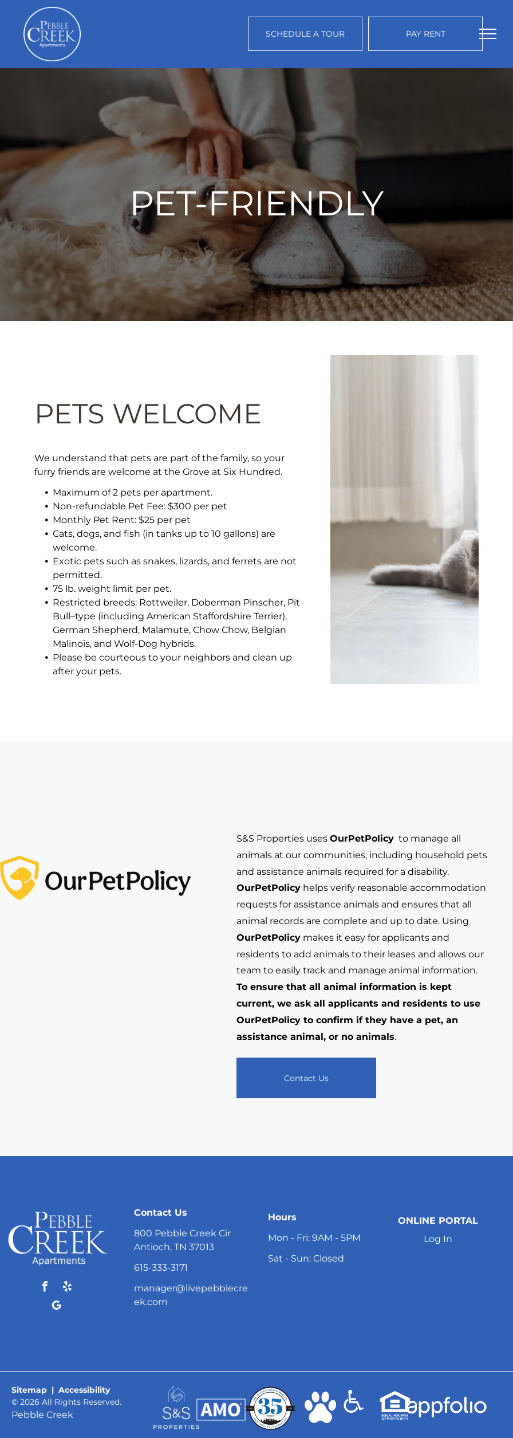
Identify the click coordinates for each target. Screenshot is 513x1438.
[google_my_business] (56, 1307)
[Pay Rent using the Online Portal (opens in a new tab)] (425, 34)
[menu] (488, 34)
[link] (176, 1390)
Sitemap (29, 1390)
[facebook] (45, 1288)
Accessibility (84, 1390)
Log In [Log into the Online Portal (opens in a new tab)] (438, 1238)
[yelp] (68, 1288)
